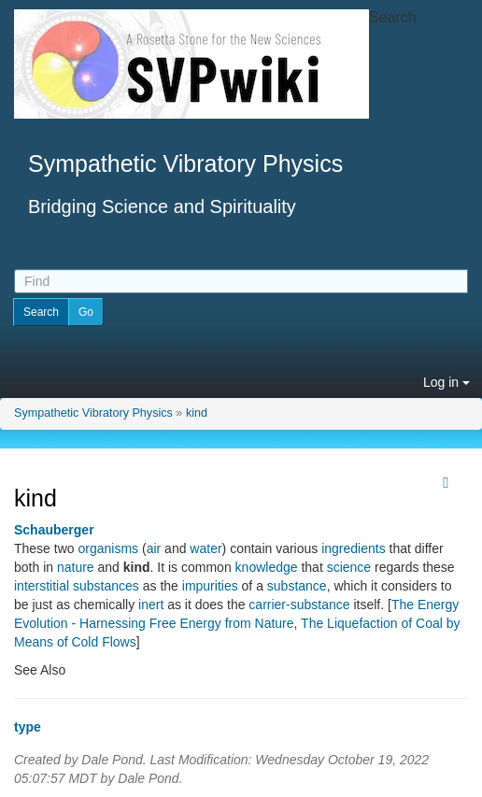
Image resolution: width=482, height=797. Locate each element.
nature (75, 567)
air (154, 548)
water (205, 548)
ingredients (353, 548)
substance (297, 585)
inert (150, 604)
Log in (446, 382)
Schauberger (54, 529)
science (349, 567)
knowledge (266, 567)
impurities (210, 585)
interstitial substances (76, 585)
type (27, 726)
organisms (108, 548)
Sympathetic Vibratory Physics (93, 413)
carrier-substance (298, 604)
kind (196, 413)
